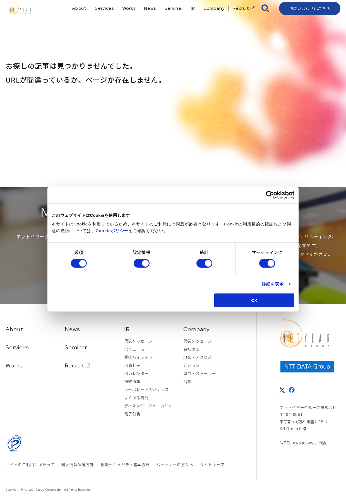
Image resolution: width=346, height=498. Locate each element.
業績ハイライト (138, 357)
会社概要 (191, 349)
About (14, 329)
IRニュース (134, 349)
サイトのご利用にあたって (30, 464)
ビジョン (191, 365)
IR (127, 329)
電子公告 (132, 414)
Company (196, 329)
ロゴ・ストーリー (199, 373)
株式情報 (132, 381)
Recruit (75, 365)
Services (17, 347)
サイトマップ (212, 464)
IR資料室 (132, 365)
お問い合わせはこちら (309, 18)
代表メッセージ (138, 341)
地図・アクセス (197, 357)
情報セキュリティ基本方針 (125, 464)
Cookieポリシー (112, 230)
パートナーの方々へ (174, 464)
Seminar (76, 347)
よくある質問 (136, 397)
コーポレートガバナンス (146, 389)
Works (14, 365)
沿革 (187, 381)
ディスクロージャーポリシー (150, 405)
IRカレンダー (136, 373)
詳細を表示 (273, 283)
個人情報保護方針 (77, 464)
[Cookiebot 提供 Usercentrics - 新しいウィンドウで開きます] (270, 195)
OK (254, 300)
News (72, 329)
